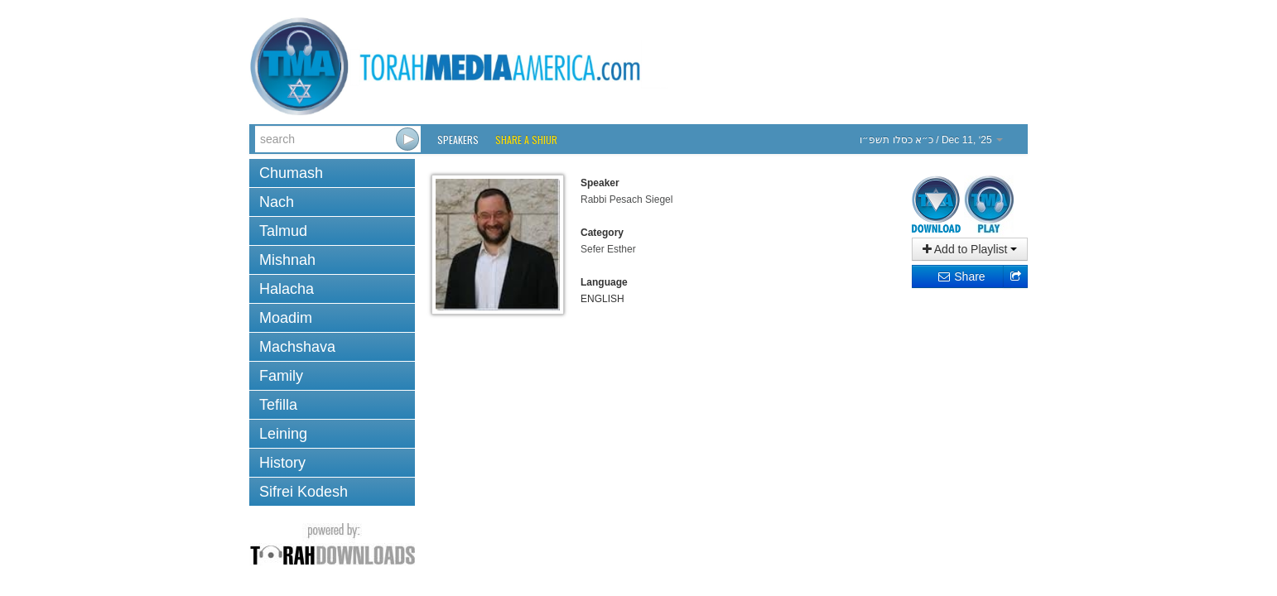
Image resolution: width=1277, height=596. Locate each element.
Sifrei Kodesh (303, 491)
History (282, 462)
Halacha (286, 289)
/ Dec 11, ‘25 (931, 140)
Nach (276, 202)
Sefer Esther (608, 249)
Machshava (297, 347)
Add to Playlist (970, 249)
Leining (283, 433)
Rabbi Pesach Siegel (626, 199)
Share (961, 276)
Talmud (283, 231)
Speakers (458, 139)
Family (281, 376)
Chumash (291, 173)
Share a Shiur (526, 139)
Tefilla (278, 405)
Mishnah (287, 260)
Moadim (285, 318)
